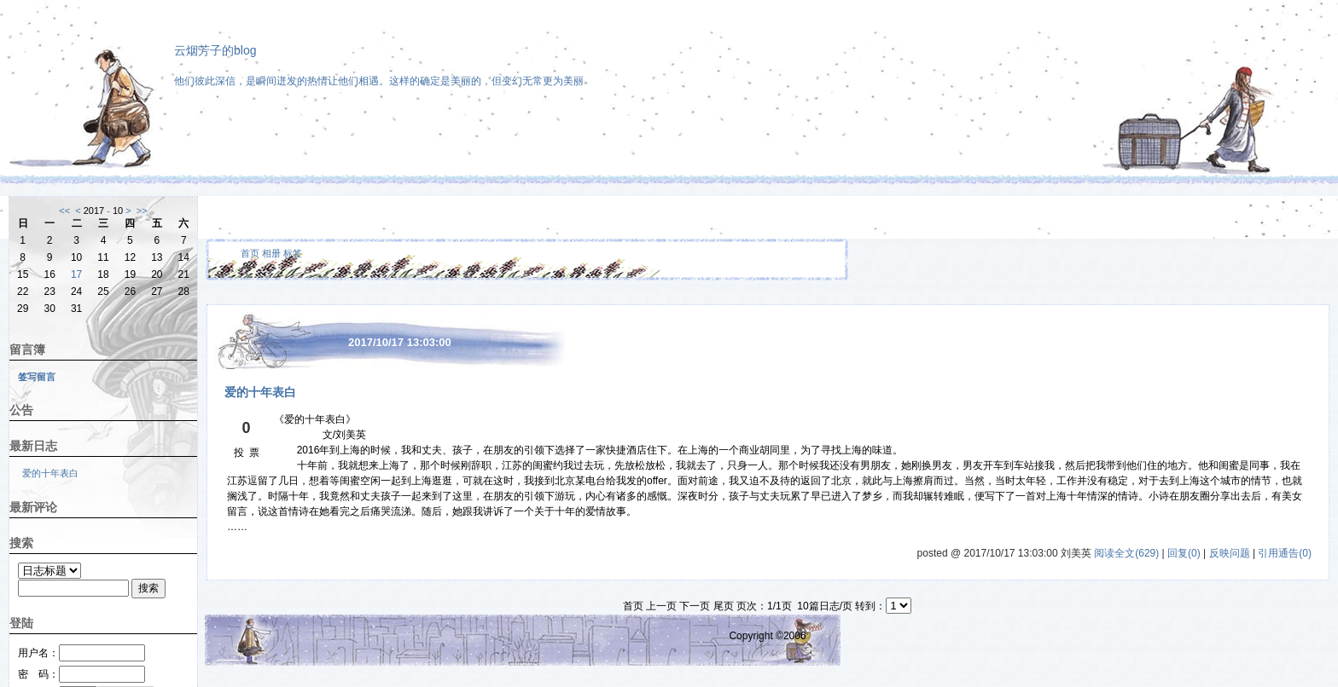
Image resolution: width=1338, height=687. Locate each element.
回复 (1184, 553)
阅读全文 (1126, 553)
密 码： (81, 674)
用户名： (81, 653)
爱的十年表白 (50, 473)
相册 (271, 253)
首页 (250, 253)
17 (76, 274)
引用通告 (1285, 553)
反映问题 (1229, 553)
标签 (292, 253)
